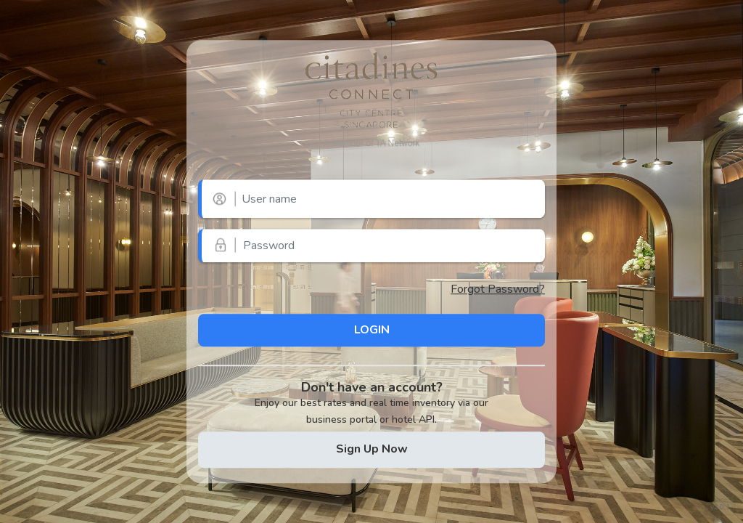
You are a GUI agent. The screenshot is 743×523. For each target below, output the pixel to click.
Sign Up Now (372, 449)
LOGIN (372, 330)
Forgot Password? (498, 289)
